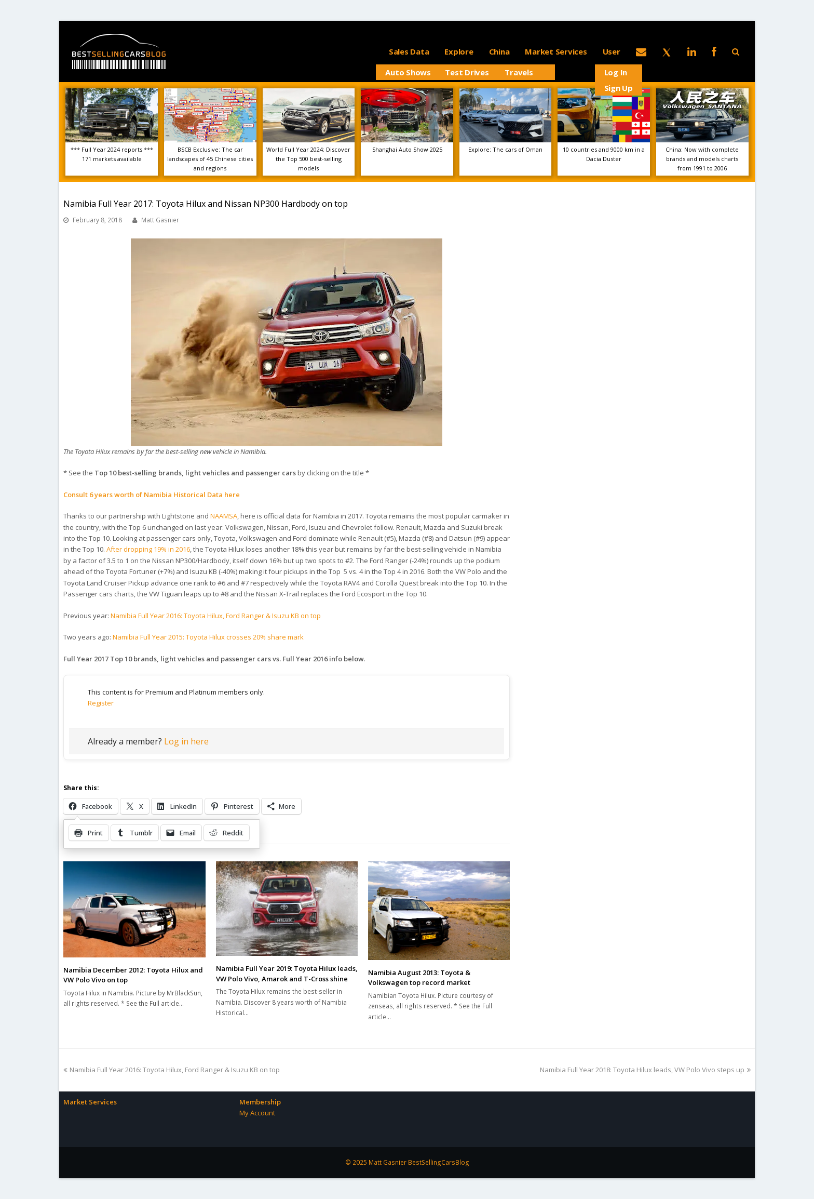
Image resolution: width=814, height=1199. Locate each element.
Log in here (186, 741)
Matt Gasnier (160, 220)
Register (101, 703)
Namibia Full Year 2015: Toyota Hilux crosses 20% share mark (208, 637)
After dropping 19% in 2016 (148, 549)
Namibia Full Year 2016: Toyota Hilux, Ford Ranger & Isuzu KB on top (216, 615)
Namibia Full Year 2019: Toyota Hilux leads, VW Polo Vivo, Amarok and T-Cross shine (287, 973)
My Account (257, 1112)
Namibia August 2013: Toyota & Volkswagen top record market (419, 978)
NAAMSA (223, 516)
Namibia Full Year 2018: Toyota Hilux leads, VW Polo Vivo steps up (645, 1069)
